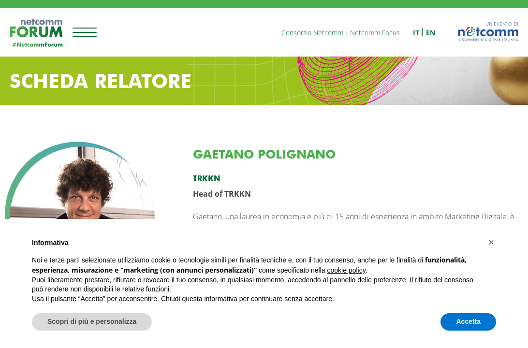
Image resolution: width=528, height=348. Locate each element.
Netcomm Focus (375, 32)
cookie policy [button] (346, 270)
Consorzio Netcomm (312, 32)
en (430, 32)
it (416, 32)
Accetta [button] (468, 321)
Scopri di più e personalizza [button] (91, 321)
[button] (491, 242)
